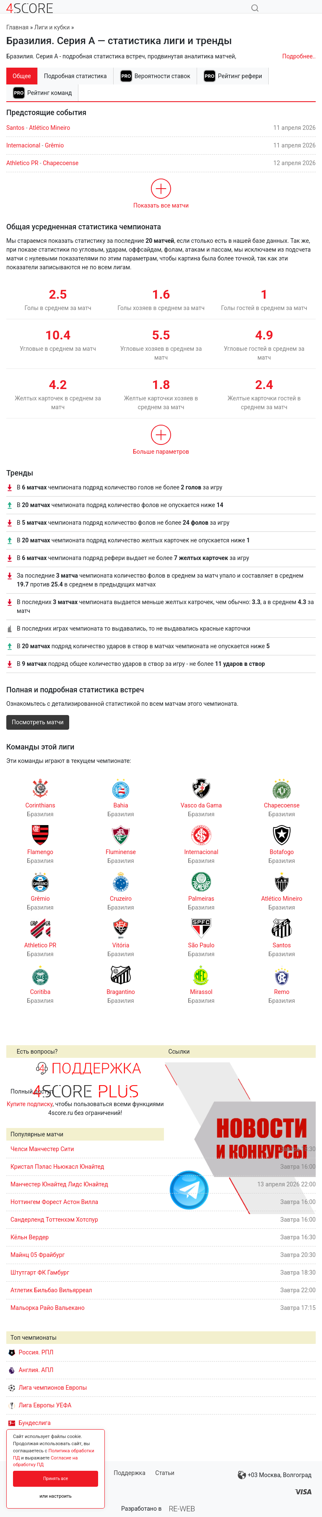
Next (305, 1138)
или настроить (55, 1496)
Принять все (55, 1478)
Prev (175, 1138)
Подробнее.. (299, 56)
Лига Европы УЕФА (39, 1405)
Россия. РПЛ (31, 1352)
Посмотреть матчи (38, 722)
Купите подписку (30, 1104)
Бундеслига (29, 1423)
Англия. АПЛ (30, 1370)
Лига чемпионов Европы (47, 1387)
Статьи (164, 1473)
